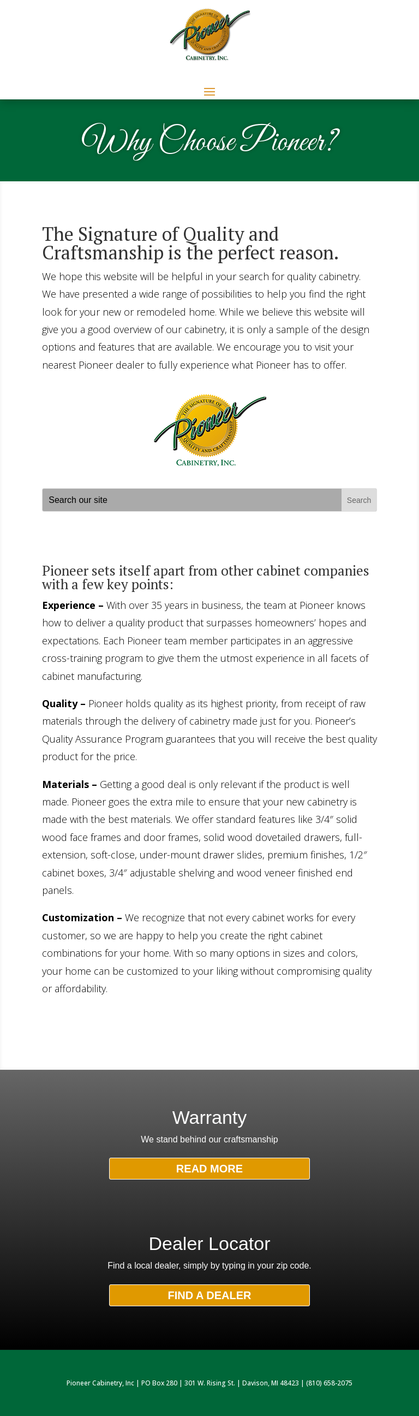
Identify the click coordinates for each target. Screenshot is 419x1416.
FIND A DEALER (210, 1295)
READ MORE (209, 1169)
